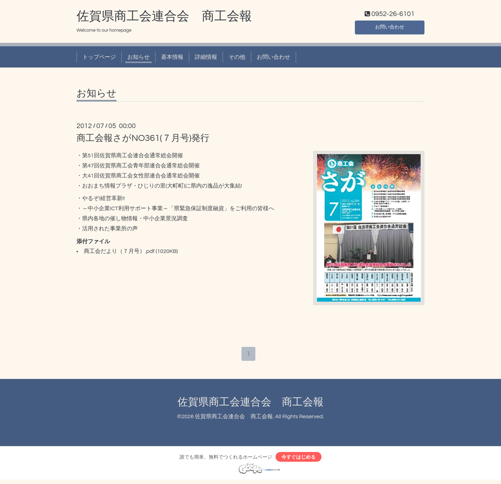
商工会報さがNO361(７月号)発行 (143, 139)
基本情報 (172, 58)
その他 (237, 58)
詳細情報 (206, 58)
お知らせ (138, 58)
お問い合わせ (389, 28)
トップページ (99, 58)
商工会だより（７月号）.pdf (119, 253)
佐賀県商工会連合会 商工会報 (164, 17)
